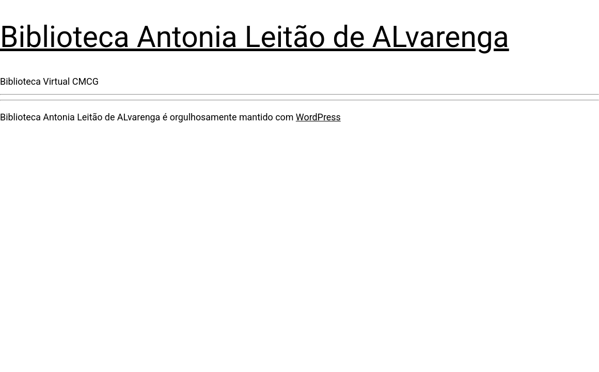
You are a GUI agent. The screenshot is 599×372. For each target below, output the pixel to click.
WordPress (318, 117)
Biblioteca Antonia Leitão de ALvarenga (254, 37)
